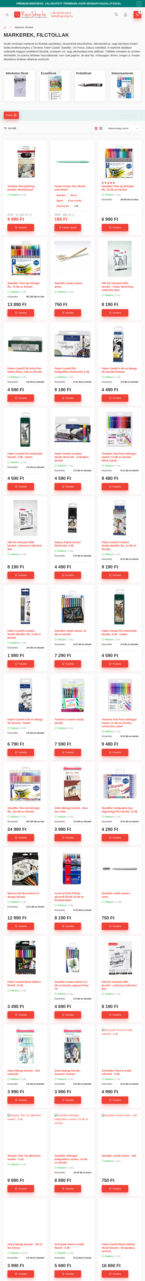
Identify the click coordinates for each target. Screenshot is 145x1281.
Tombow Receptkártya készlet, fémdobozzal (21, 188)
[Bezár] (139, 3)
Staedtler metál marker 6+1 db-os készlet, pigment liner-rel (71, 985)
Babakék (61, 195)
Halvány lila (62, 206)
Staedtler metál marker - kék (119, 1155)
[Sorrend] (122, 128)
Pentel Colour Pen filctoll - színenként (70, 188)
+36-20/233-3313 (61, 12)
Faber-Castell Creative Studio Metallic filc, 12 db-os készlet (119, 545)
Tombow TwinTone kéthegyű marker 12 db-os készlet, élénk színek (119, 457)
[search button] (116, 14)
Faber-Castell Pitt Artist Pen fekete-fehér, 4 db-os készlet (24, 370)
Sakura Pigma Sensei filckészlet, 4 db (67, 544)
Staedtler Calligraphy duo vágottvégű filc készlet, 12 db (120, 810)
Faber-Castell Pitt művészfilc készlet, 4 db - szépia (119, 632)
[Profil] (125, 14)
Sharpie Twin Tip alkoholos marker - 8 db (24, 1157)
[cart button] (137, 14)
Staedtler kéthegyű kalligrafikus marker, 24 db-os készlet (71, 1159)
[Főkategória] (5, 27)
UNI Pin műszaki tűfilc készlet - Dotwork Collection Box (24, 545)
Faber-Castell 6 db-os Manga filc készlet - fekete (25, 721)
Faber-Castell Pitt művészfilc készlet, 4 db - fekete (25, 455)
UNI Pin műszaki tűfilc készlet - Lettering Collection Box (119, 985)
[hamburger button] (7, 14)
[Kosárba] (20, 227)
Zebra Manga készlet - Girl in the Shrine (25, 1246)
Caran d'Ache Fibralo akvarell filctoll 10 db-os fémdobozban (69, 896)
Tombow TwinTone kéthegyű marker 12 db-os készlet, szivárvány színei (119, 723)
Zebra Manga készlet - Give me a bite (71, 810)
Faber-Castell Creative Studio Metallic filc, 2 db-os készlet (24, 634)
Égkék (59, 200)
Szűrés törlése (126, 115)
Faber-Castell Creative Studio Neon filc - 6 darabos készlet (71, 457)
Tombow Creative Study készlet (69, 721)
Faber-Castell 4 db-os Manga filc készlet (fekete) (119, 370)
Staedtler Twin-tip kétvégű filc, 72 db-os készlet (23, 285)
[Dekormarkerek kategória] (122, 73)
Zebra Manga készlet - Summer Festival (67, 1072)
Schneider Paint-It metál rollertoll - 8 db (116, 1072)
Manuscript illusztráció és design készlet (23, 895)
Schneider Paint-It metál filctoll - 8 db (69, 1246)
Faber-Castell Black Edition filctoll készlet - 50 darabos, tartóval (118, 1247)
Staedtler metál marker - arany (69, 285)
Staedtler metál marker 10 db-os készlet (70, 632)
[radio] (100, 128)
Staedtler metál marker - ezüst (116, 895)
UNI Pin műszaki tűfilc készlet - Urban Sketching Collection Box (117, 286)
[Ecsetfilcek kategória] (48, 73)
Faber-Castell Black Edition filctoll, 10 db (24, 983)
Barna (74, 195)
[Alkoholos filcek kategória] (17, 73)
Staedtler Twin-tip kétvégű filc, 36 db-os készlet (118, 188)
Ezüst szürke (75, 200)
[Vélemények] (109, 183)
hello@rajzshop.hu (62, 16)
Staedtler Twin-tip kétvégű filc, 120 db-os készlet (23, 810)
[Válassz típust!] (67, 227)
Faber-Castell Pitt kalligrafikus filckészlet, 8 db (71, 370)
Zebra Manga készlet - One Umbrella (23, 1072)
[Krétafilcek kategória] (83, 73)
